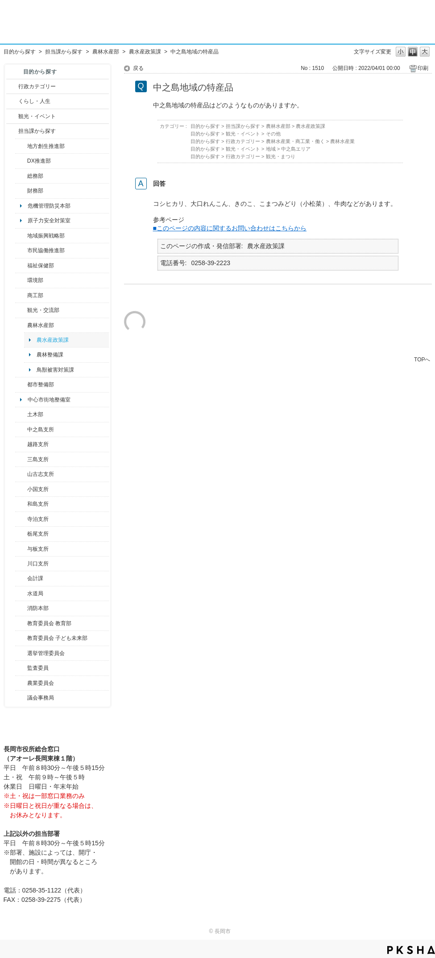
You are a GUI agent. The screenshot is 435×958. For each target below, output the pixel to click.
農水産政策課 (145, 52)
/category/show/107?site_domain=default (21, 430)
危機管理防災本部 (49, 206)
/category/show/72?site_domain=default (21, 191)
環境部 (35, 280)
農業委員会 (40, 683)
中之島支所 (40, 429)
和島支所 (38, 504)
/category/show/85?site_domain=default (21, 608)
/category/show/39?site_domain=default (21, 623)
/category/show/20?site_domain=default (21, 310)
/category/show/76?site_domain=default (21, 325)
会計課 (35, 578)
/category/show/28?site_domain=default (21, 414)
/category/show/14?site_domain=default (21, 266)
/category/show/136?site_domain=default (21, 549)
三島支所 (38, 459)
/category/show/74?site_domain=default (21, 489)
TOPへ (422, 359)
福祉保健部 (40, 265)
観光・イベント (37, 116)
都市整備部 (40, 384)
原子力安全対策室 (49, 220)
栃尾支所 (38, 534)
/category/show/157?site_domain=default (21, 698)
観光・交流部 (43, 310)
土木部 (35, 414)
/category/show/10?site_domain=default (21, 176)
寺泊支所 (38, 519)
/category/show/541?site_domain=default (21, 161)
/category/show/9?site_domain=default (12, 131)
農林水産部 (105, 52)
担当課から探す (64, 52)
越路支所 (38, 444)
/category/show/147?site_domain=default (21, 594)
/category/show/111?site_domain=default (21, 653)
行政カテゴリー (37, 86)
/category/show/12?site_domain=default (12, 101)
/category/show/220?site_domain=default (21, 668)
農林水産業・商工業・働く (295, 141)
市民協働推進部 (46, 250)
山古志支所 (40, 474)
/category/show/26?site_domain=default (21, 250)
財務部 (35, 191)
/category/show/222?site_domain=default (21, 683)
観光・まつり (280, 156)
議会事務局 (40, 698)
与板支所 (38, 549)
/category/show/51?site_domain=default (21, 638)
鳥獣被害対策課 (55, 370)
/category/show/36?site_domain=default (21, 295)
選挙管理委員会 (46, 653)
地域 (271, 148)
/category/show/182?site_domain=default (21, 385)
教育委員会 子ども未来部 (57, 638)
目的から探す (20, 52)
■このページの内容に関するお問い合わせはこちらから (230, 228)
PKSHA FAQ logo (411, 950)
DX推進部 (39, 161)
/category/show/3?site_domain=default (12, 86)
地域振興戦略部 (46, 236)
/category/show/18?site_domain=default (12, 116)
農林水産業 (342, 141)
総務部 (35, 176)
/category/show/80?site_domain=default (21, 534)
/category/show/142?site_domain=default (21, 444)
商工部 (35, 295)
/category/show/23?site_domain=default (21, 280)
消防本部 (38, 608)
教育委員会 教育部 (49, 623)
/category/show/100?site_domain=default (21, 146)
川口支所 (38, 564)
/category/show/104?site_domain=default (21, 236)
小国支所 (38, 489)
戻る (138, 68)
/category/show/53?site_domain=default (21, 459)
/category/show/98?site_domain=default (21, 474)
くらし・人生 (34, 101)
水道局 (35, 593)
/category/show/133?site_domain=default (21, 564)
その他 (273, 133)
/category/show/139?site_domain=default (21, 504)
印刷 (423, 68)
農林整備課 (50, 355)
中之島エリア (296, 148)
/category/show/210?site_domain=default (21, 578)
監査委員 (38, 668)
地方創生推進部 (46, 146)
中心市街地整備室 (49, 400)
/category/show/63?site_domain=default (21, 519)
